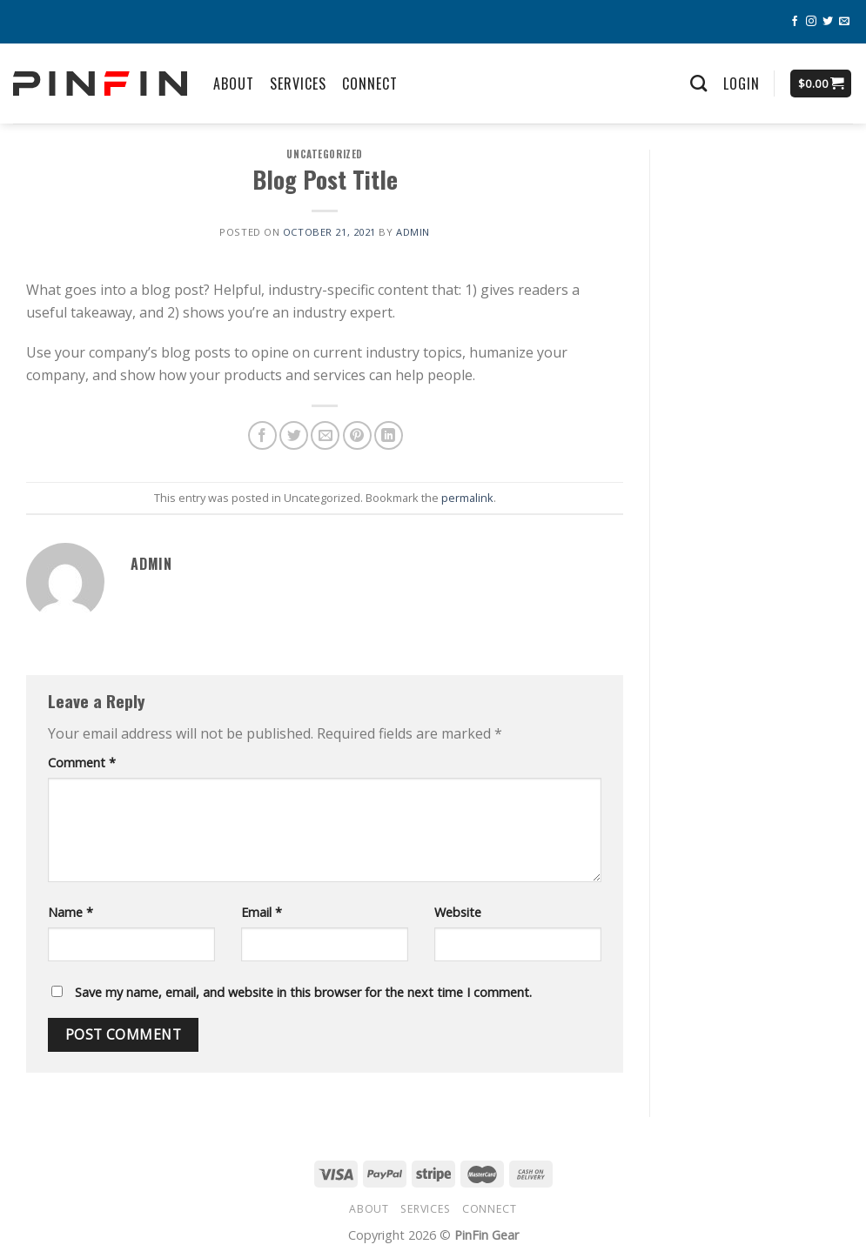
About (233, 83)
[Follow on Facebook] (794, 22)
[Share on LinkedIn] (388, 435)
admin (413, 231)
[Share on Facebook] (262, 435)
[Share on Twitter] (293, 435)
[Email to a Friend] (325, 435)
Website (457, 912)
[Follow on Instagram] (811, 22)
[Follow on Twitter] (827, 22)
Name (70, 912)
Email (261, 912)
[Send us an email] (844, 22)
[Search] (699, 83)
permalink (467, 497)
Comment (82, 762)
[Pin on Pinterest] (357, 435)
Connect (370, 83)
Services (298, 83)
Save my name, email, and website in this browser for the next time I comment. (303, 992)
